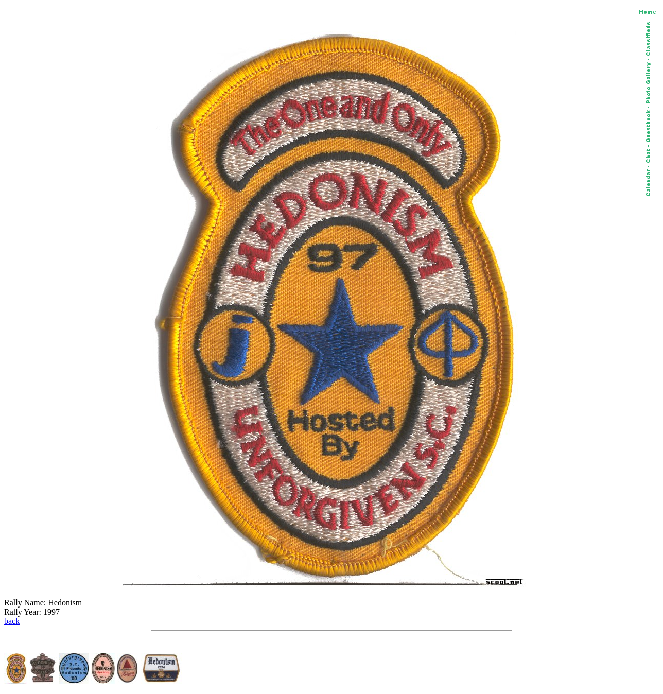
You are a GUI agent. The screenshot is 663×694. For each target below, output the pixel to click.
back (12, 621)
